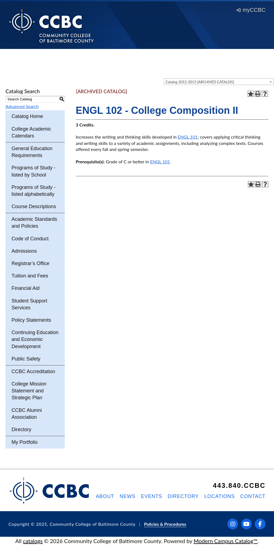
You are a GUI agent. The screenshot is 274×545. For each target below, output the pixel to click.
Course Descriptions (34, 206)
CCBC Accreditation (33, 371)
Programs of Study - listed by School (33, 171)
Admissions (24, 251)
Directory (21, 429)
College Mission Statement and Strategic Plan (29, 390)
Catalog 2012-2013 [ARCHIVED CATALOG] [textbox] (200, 82)
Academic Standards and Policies (34, 222)
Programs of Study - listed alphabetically (33, 191)
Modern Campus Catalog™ (226, 541)
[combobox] (219, 81)
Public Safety (26, 359)
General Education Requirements (32, 152)
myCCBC (250, 10)
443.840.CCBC (239, 485)
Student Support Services (29, 304)
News (128, 496)
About (105, 496)
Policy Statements (31, 320)
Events (151, 496)
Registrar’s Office (30, 263)
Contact (252, 496)
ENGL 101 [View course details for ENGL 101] (188, 136)
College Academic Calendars (31, 132)
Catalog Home (27, 116)
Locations (219, 496)
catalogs (33, 541)
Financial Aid (26, 288)
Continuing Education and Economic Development (35, 339)
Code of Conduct (30, 238)
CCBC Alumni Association (27, 414)
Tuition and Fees (30, 276)
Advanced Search (22, 106)
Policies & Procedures (165, 524)
